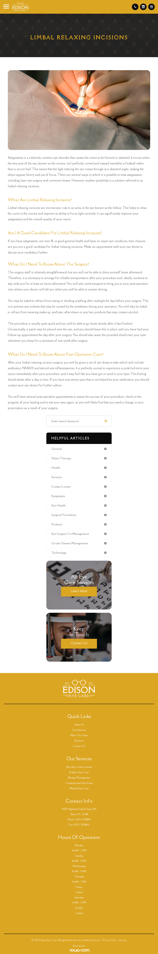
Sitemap (122, 940)
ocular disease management (69, 543)
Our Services (79, 729)
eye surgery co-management (70, 534)
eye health (58, 505)
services (56, 477)
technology (58, 552)
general (56, 449)
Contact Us (79, 643)
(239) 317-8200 (82, 819)
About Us (79, 724)
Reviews (79, 740)
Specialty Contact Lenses (79, 766)
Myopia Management (79, 777)
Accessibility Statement (89, 940)
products (56, 524)
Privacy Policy (110, 940)
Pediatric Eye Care (79, 772)
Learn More (79, 591)
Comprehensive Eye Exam (79, 783)
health (55, 468)
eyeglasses (58, 496)
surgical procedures (63, 515)
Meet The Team (79, 735)
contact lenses (61, 486)
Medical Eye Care (79, 788)
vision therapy (61, 458)
